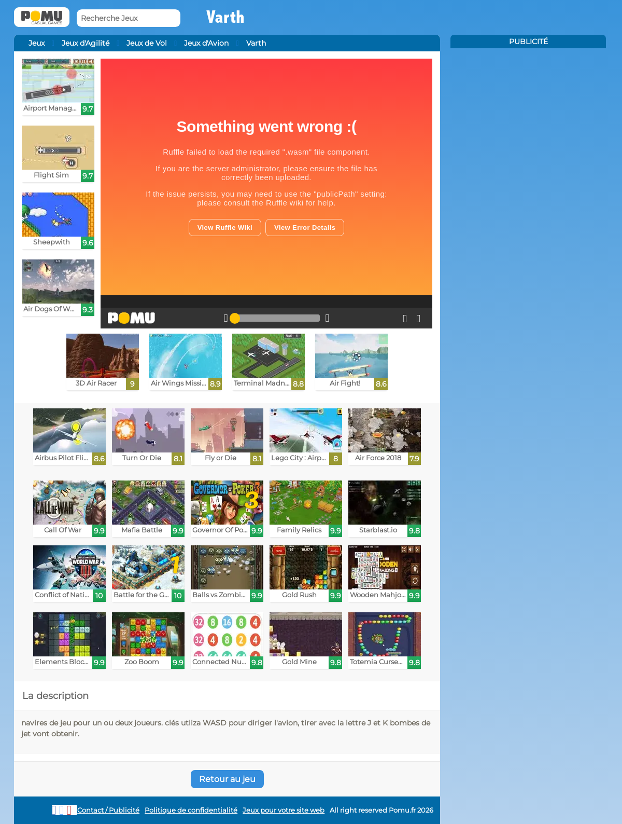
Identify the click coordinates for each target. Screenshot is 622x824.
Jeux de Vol (146, 43)
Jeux (37, 43)
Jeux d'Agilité (85, 43)
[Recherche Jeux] (128, 18)
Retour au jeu (227, 779)
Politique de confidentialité (191, 810)
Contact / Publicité (108, 810)
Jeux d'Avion (206, 43)
